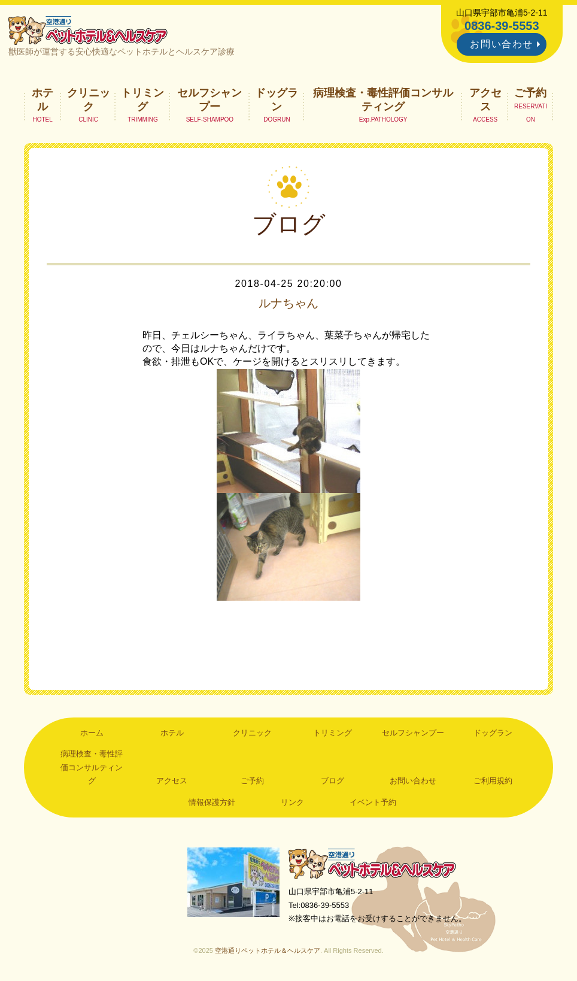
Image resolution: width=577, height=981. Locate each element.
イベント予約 (373, 802)
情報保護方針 (212, 802)
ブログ (332, 780)
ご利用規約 (492, 780)
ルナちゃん (288, 303)
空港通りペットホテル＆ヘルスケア (372, 863)
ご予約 (530, 93)
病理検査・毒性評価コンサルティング (383, 99)
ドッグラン (276, 99)
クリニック (88, 99)
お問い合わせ (501, 44)
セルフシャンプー (209, 99)
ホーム (92, 732)
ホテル (42, 99)
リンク (292, 802)
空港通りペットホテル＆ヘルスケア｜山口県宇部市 (88, 30)
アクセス (485, 99)
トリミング (142, 99)
